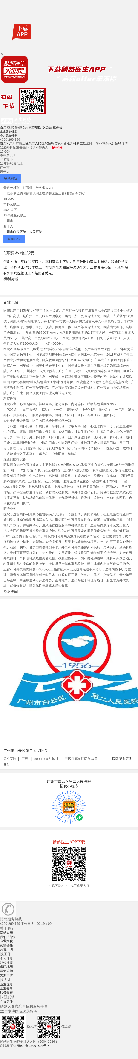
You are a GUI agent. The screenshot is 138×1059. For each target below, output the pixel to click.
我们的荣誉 (8, 937)
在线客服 (6, 1001)
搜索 (10, 127)
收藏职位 (10, 178)
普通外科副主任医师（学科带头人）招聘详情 (95, 143)
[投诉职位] (10, 591)
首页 (3, 127)
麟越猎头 (21, 127)
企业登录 (6, 988)
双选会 (47, 127)
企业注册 (6, 984)
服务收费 (6, 992)
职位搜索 (6, 962)
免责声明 (6, 949)
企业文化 (6, 941)
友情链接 (6, 945)
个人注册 (6, 958)
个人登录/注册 (8, 135)
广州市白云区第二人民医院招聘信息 (36, 143)
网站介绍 (6, 933)
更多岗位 (6, 975)
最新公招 (6, 971)
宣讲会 (57, 127)
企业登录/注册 (8, 131)
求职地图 (35, 127)
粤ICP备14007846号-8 (33, 1046)
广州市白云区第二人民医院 (22, 232)
